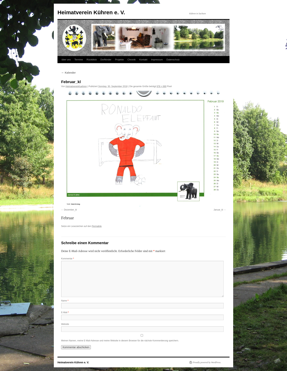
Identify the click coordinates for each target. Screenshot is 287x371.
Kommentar (67, 258)
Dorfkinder (105, 59)
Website (65, 324)
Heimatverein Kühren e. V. (91, 12)
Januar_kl (218, 209)
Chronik (131, 59)
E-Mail (65, 312)
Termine (78, 59)
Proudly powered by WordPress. (207, 362)
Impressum (157, 59)
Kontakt (143, 59)
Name (64, 300)
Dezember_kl (70, 209)
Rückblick (92, 59)
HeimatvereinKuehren (76, 86)
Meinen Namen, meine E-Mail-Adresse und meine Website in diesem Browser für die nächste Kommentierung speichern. (120, 340)
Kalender (68, 72)
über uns (66, 59)
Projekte (119, 59)
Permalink (96, 226)
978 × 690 (161, 86)
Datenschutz (173, 59)
